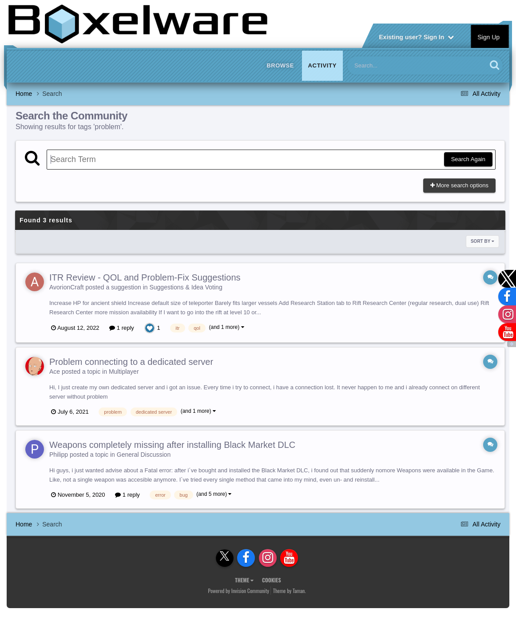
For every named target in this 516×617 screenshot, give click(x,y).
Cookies (271, 580)
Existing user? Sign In (416, 36)
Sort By (482, 241)
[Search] (394, 65)
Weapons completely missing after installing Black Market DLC (172, 445)
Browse (280, 65)
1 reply (121, 327)
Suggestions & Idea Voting (185, 287)
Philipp (58, 454)
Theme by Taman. (289, 590)
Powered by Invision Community (238, 590)
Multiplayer (124, 371)
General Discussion (144, 454)
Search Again (468, 159)
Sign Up (489, 36)
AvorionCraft (66, 287)
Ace (54, 371)
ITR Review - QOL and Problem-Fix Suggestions (145, 277)
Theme (244, 580)
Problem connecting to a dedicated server (131, 362)
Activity (322, 65)
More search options (459, 185)
